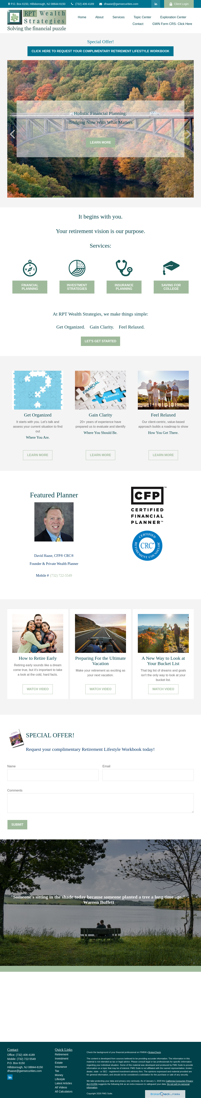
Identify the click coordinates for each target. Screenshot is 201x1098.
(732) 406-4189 (82, 3)
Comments (14, 790)
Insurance (61, 1066)
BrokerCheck (154, 1052)
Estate (59, 1062)
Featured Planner (54, 495)
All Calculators (63, 1091)
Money (59, 1075)
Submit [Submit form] (17, 824)
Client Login (179, 4)
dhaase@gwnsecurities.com (118, 3)
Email (106, 766)
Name (11, 766)
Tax (57, 1070)
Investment (61, 1058)
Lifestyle (60, 1079)
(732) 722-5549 (61, 575)
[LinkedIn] (155, 4)
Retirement (61, 1054)
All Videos (61, 1087)
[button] (82, 17)
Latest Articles (63, 1083)
